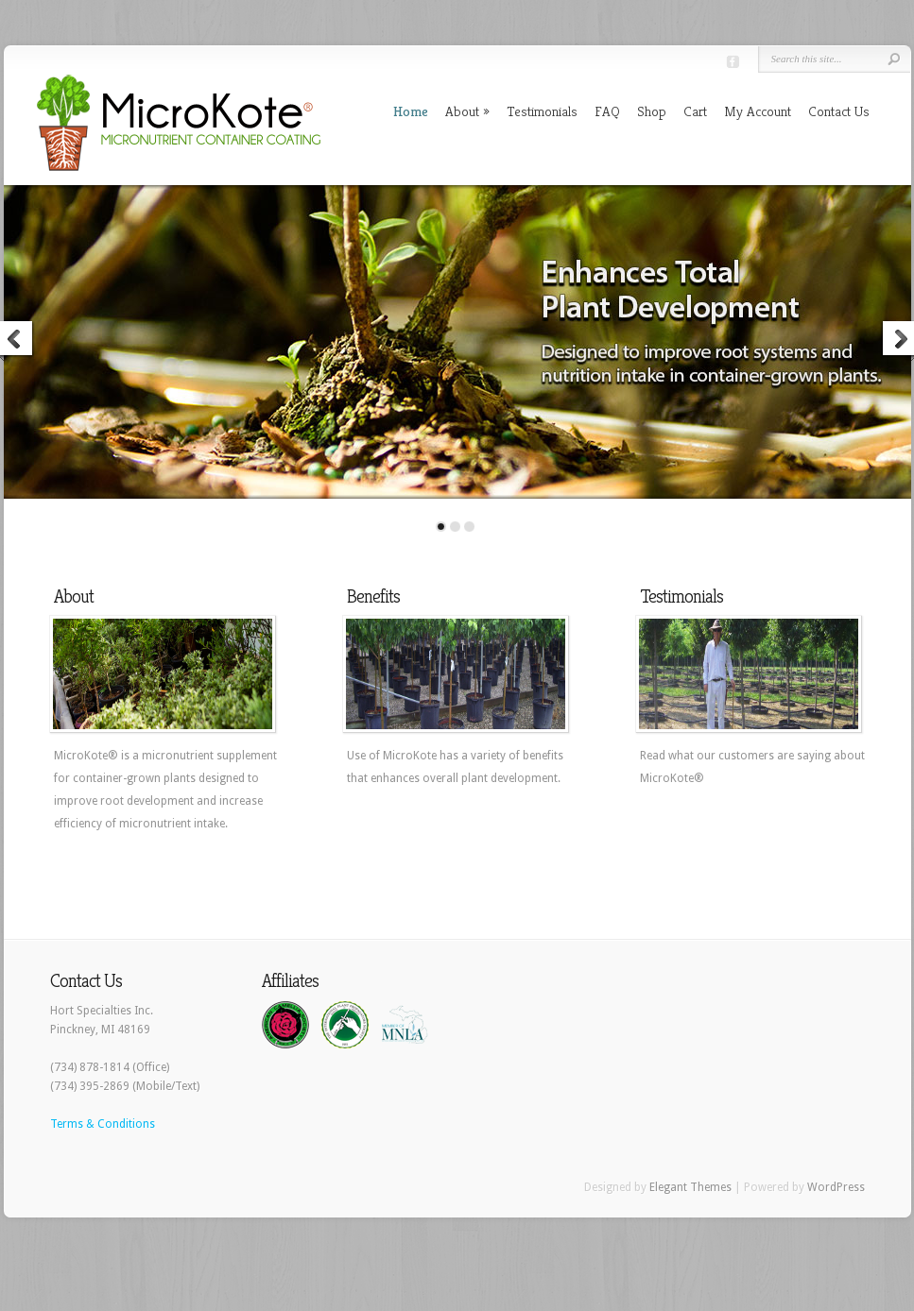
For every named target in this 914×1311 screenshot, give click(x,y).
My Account (757, 111)
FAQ (607, 111)
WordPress (836, 1187)
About (462, 111)
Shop (651, 111)
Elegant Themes (690, 1187)
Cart (695, 111)
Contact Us (839, 111)
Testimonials (542, 111)
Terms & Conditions (102, 1124)
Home (410, 111)
